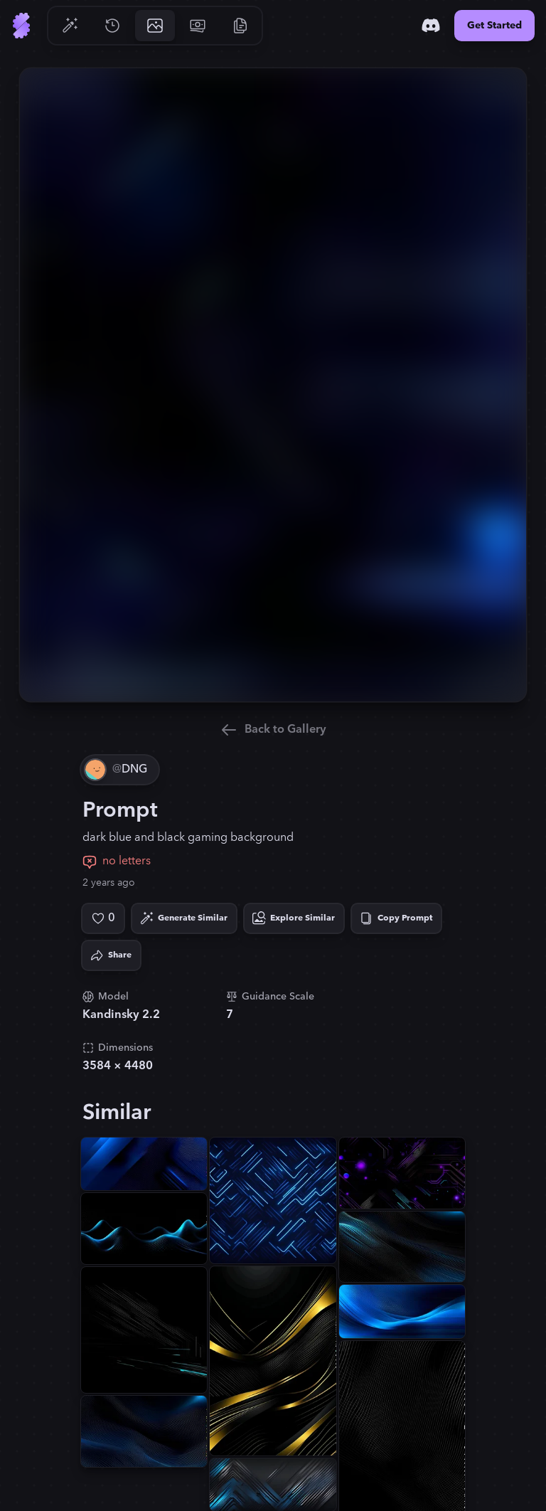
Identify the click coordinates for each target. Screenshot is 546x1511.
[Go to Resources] (240, 25)
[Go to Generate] (69, 25)
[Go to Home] (21, 25)
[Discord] (430, 26)
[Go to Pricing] (197, 25)
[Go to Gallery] (155, 25)
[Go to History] (112, 25)
